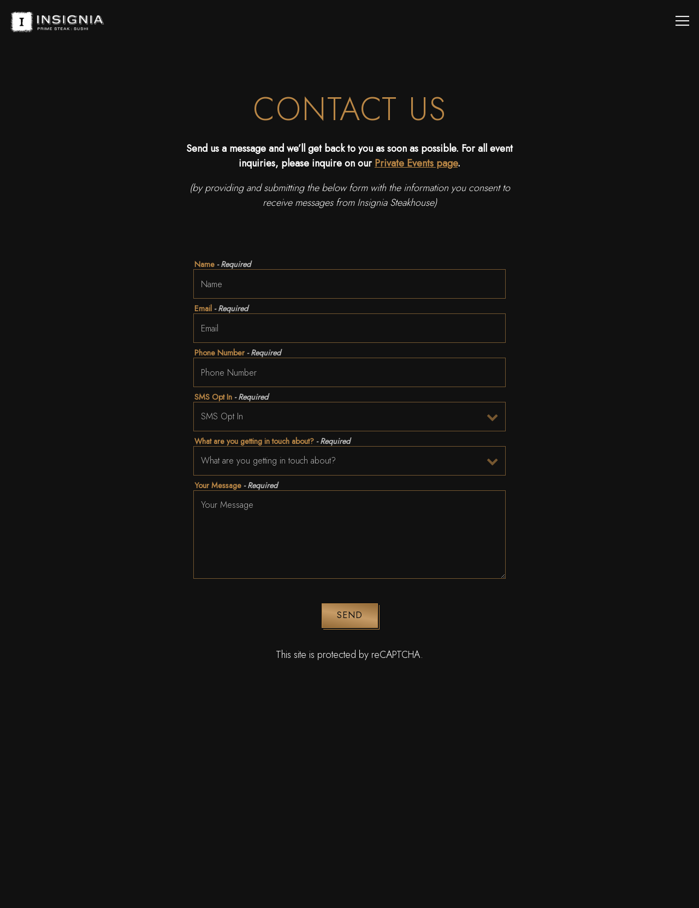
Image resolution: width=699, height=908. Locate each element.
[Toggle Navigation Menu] (682, 20)
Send (350, 615)
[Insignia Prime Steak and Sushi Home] (61, 20)
